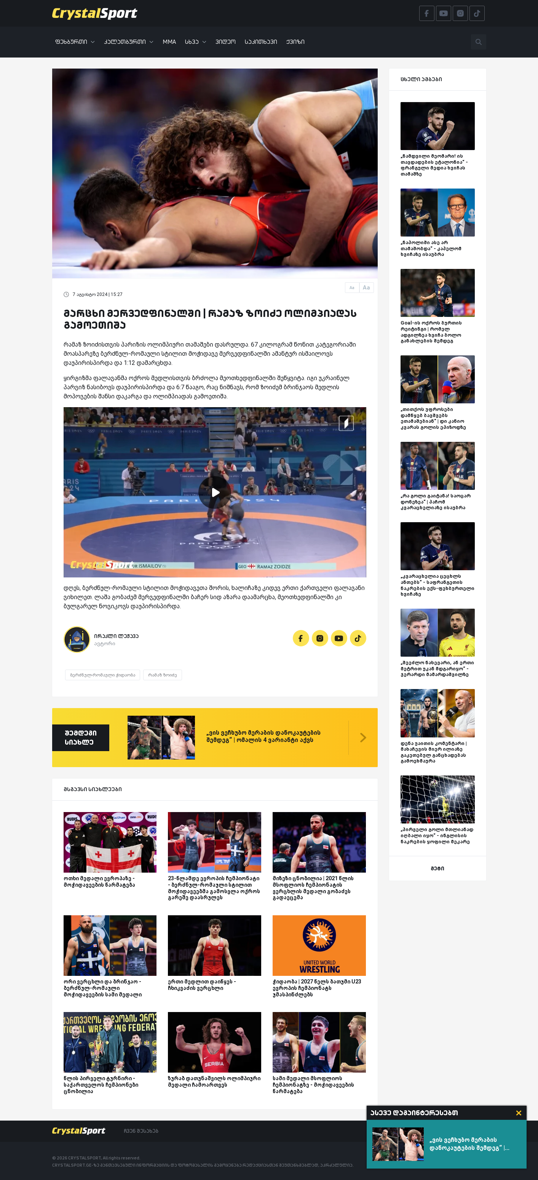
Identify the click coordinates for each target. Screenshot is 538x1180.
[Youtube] (339, 638)
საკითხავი (261, 42)
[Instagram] (320, 638)
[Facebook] (301, 638)
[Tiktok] (358, 638)
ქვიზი (295, 42)
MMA (169, 42)
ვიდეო (226, 42)
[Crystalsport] (94, 13)
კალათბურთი (128, 42)
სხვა (195, 42)
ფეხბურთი (75, 42)
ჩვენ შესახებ (141, 1130)
